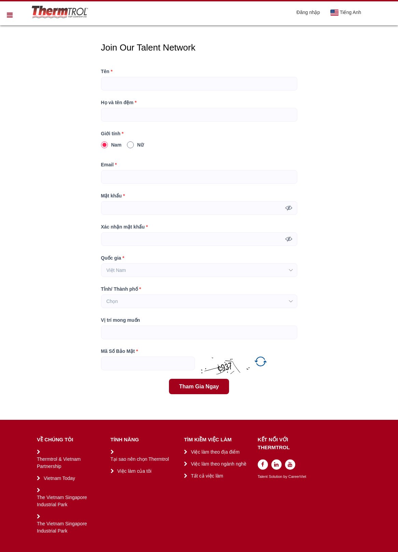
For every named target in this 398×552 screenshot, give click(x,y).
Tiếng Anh (345, 13)
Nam (111, 144)
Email (109, 164)
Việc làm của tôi (134, 471)
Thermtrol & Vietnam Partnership (59, 462)
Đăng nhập (308, 12)
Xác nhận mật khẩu (124, 227)
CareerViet (297, 477)
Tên (107, 71)
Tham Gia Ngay (199, 386)
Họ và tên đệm (119, 102)
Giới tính (112, 133)
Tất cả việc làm (207, 476)
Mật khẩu (113, 195)
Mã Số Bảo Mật (119, 351)
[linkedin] (276, 464)
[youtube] (290, 464)
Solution (276, 477)
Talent (263, 477)
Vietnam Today (59, 478)
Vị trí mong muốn (120, 320)
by (285, 477)
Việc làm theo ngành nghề (218, 464)
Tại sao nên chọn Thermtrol (140, 459)
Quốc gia (113, 258)
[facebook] (263, 464)
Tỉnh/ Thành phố (121, 289)
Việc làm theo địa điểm (215, 452)
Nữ (135, 144)
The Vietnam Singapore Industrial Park (62, 501)
